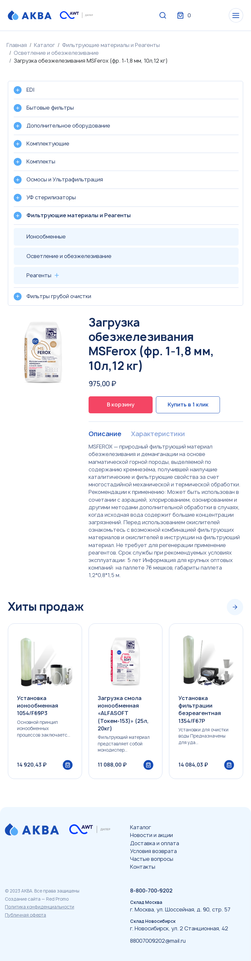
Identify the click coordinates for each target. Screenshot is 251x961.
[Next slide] (235, 607)
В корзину (120, 404)
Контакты (142, 866)
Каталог (44, 45)
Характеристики (158, 434)
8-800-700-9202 (151, 890)
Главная (17, 45)
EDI (30, 89)
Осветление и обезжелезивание (56, 52)
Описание (105, 434)
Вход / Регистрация (194, 15)
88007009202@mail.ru (158, 940)
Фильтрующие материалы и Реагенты (111, 45)
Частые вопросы (151, 858)
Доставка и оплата (154, 843)
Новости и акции (151, 835)
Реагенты (38, 275)
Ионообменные (46, 236)
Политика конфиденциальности (39, 907)
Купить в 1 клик (188, 404)
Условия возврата (153, 851)
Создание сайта (23, 899)
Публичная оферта (25, 915)
